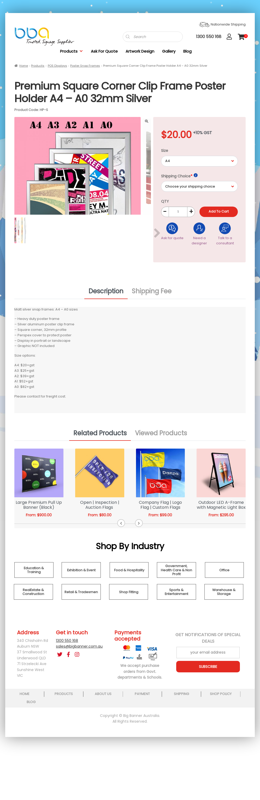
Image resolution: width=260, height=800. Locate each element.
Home (23, 66)
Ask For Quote (104, 51)
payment (129, 723)
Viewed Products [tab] (161, 462)
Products (71, 51)
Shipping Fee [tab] (152, 321)
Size (164, 150)
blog (236, 723)
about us (94, 723)
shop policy (201, 723)
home (23, 723)
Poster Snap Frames (85, 66)
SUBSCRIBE (208, 696)
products (58, 723)
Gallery (168, 51)
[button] (122, 553)
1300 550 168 (67, 670)
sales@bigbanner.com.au (79, 676)
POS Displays (57, 66)
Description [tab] (105, 321)
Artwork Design (140, 51)
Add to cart (219, 211)
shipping (165, 723)
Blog (187, 51)
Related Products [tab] (100, 462)
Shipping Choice (179, 176)
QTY (165, 201)
